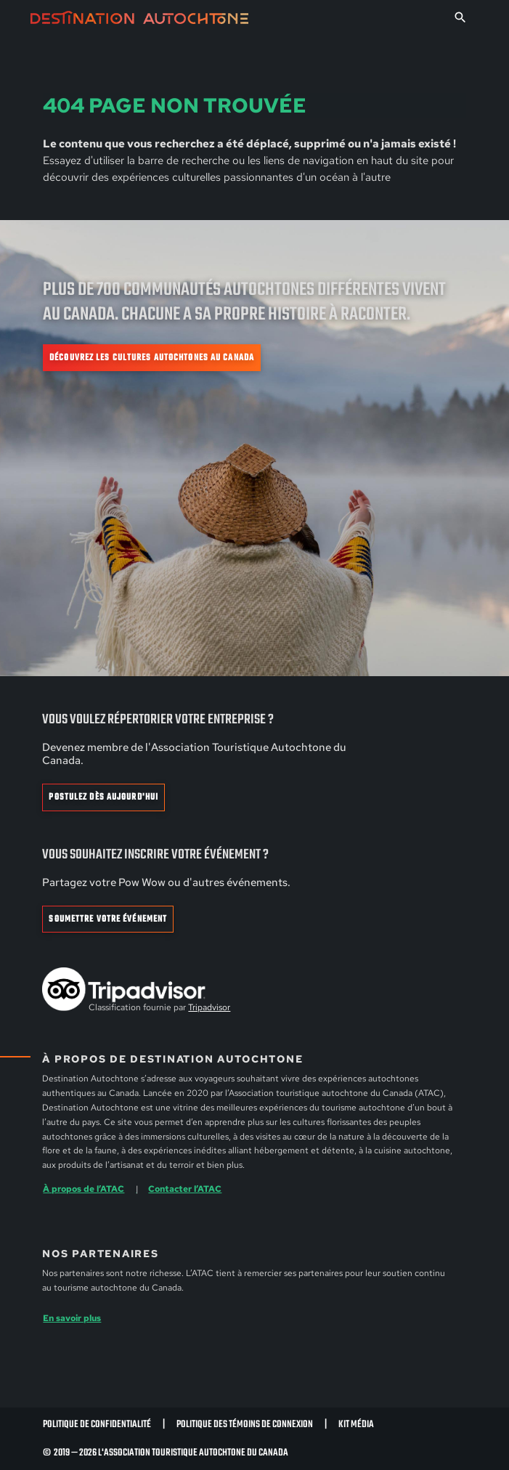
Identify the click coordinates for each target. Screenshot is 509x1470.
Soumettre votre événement (108, 919)
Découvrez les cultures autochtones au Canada (151, 358)
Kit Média (356, 1424)
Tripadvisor (209, 1007)
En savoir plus (72, 1318)
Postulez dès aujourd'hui (103, 797)
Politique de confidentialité (97, 1424)
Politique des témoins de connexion (244, 1424)
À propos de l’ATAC (83, 1188)
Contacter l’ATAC (184, 1188)
